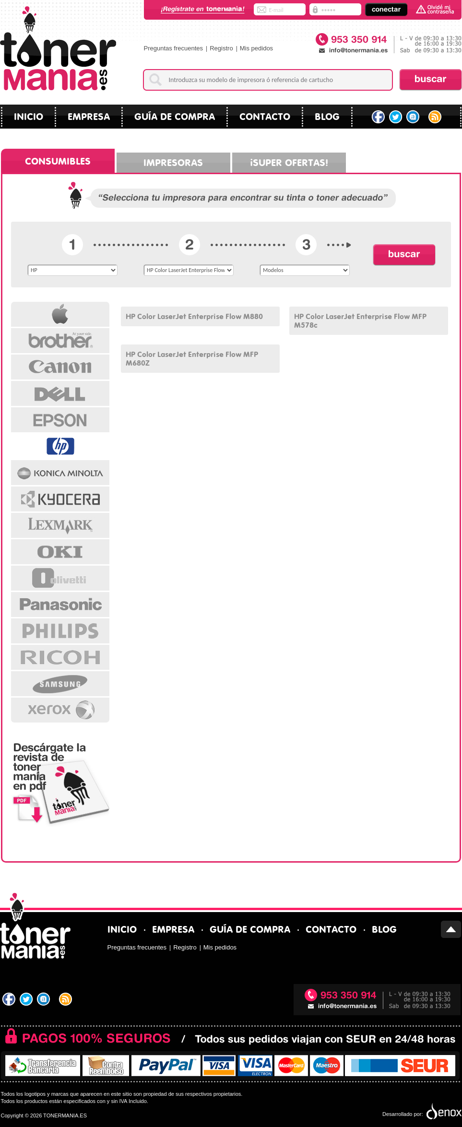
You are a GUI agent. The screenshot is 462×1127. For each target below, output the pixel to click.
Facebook (378, 117)
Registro (221, 48)
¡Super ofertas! (289, 161)
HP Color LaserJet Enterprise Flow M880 (194, 315)
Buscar (430, 79)
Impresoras (173, 161)
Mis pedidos (256, 48)
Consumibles (58, 160)
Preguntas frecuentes (173, 48)
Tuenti (414, 117)
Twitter (396, 117)
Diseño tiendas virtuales (443, 1111)
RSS (436, 117)
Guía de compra (174, 115)
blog (327, 115)
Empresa (89, 115)
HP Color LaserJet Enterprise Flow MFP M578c (360, 320)
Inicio (28, 115)
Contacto (264, 115)
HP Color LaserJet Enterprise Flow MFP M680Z (192, 358)
